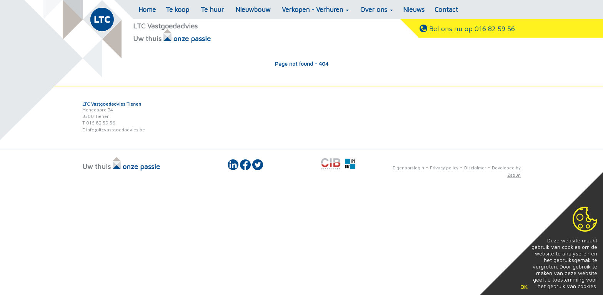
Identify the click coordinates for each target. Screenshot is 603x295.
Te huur (212, 9)
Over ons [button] (376, 9)
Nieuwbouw (252, 9)
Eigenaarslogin (408, 167)
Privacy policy (444, 167)
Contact (446, 9)
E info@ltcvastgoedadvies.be (113, 129)
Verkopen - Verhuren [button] (315, 9)
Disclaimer (475, 167)
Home (147, 9)
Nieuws (414, 9)
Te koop (177, 9)
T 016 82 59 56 (98, 122)
